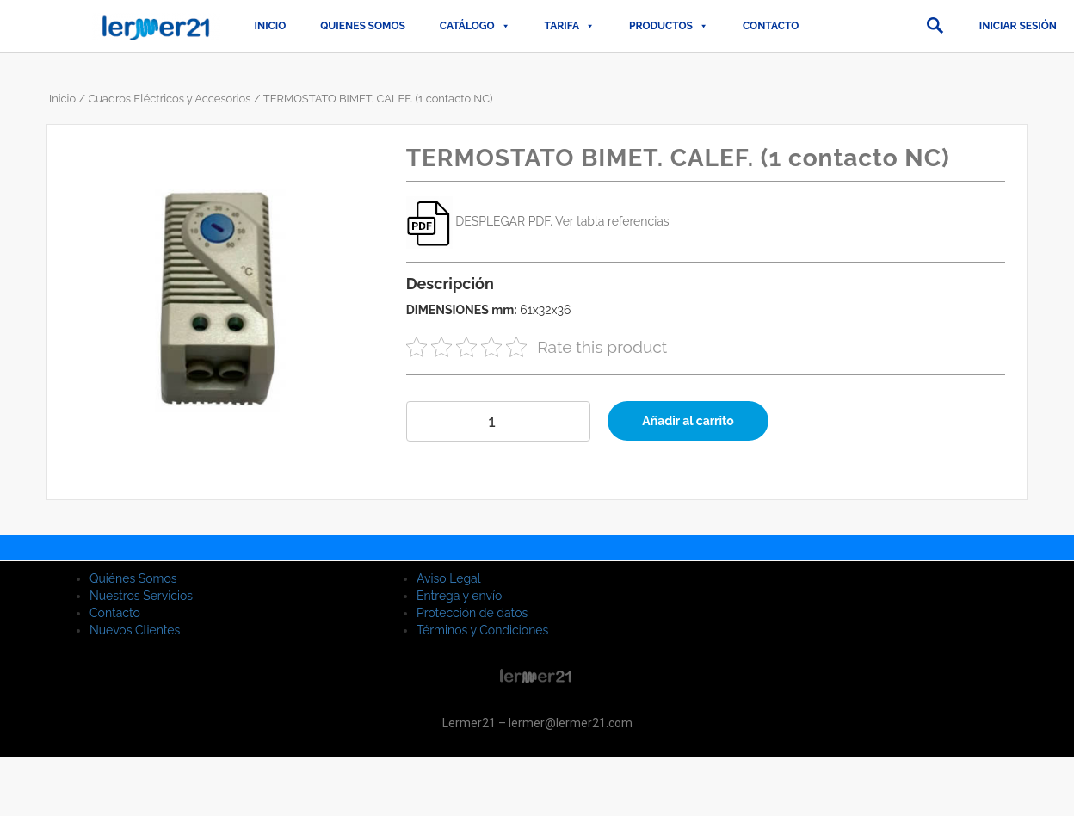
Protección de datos (472, 613)
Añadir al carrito (688, 421)
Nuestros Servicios (141, 596)
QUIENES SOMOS (362, 26)
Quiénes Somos (133, 578)
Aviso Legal (449, 578)
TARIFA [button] (570, 26)
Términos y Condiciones (482, 630)
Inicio (271, 26)
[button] (935, 26)
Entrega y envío (459, 596)
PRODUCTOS (668, 26)
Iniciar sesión (1018, 26)
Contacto (771, 26)
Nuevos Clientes (135, 630)
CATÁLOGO (475, 26)
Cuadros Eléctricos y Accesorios (169, 98)
